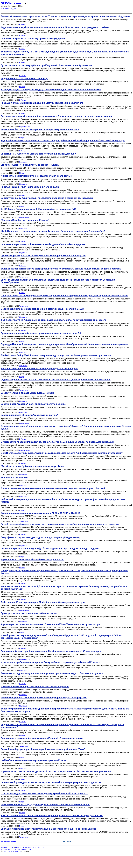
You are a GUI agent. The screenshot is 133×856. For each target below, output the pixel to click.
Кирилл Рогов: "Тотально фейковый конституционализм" (32, 559)
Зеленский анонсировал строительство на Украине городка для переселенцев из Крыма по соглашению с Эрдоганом (65, 16)
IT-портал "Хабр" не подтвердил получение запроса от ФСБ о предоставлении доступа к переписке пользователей (64, 295)
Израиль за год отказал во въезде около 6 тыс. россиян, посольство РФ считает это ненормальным (56, 771)
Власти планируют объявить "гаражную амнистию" (29, 415)
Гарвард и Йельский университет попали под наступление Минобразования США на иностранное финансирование (64, 344)
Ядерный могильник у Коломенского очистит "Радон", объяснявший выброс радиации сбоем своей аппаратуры (63, 140)
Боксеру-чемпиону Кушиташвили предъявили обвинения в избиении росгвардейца (47, 198)
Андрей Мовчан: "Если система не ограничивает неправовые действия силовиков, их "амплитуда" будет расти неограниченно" (62, 725)
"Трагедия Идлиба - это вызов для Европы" (25, 220)
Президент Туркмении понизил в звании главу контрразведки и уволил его (42, 103)
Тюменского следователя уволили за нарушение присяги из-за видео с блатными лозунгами (52, 673)
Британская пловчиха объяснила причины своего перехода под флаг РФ (41, 333)
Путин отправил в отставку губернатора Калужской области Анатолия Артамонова (46, 65)
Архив (17, 847)
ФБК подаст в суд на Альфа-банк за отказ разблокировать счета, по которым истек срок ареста (53, 320)
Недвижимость (24, 126)
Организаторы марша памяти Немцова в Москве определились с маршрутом (43, 255)
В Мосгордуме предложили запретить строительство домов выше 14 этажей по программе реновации (57, 442)
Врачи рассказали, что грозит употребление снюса (29, 613)
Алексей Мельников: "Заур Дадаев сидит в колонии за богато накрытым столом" (45, 804)
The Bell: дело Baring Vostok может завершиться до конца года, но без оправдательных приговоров (56, 355)
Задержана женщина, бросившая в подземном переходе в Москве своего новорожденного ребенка (55, 27)
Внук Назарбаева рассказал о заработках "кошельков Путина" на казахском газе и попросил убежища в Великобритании (58, 281)
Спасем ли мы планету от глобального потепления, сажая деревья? (38, 154)
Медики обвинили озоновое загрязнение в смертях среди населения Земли (42, 309)
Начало (4, 847)
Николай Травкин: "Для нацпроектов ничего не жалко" (30, 187)
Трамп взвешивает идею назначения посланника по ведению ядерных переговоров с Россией (53, 488)
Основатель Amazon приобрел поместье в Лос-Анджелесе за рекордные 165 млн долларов (51, 651)
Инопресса (23, 162)
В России (22, 35)
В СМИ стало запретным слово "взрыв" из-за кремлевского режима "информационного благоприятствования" (62, 453)
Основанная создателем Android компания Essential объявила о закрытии (42, 738)
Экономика (23, 366)
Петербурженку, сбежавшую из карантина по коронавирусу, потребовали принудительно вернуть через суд (60, 524)
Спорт (21, 138)
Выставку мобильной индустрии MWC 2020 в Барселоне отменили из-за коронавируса (48, 829)
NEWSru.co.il (6, 849)
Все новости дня (8, 8)
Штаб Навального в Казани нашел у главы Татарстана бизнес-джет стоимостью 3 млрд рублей (53, 231)
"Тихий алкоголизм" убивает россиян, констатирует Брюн (32, 466)
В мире (22, 24)
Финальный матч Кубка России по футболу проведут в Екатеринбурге (39, 368)
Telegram (41, 847)
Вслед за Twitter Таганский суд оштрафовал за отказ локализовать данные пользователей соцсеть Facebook (61, 269)
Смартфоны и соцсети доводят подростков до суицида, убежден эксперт (41, 537)
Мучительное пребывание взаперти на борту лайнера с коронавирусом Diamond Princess (50, 662)
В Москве (17, 849)
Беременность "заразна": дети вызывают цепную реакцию (33, 404)
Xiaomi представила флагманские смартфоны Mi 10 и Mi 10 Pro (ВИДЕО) (40, 513)
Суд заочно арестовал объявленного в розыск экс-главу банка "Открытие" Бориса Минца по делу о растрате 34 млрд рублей (66, 427)
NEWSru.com (11, 3)
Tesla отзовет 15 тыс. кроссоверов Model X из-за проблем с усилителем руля (43, 602)
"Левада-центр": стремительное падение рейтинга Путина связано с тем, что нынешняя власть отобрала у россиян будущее (64, 571)
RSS (34, 847)
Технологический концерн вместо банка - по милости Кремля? (35, 686)
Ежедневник (26, 847)
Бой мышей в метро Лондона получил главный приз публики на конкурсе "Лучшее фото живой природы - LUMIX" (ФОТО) (63, 500)
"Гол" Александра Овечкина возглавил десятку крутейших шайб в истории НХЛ (44, 793)
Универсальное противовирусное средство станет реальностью (36, 176)
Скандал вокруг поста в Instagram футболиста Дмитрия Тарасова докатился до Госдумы (50, 548)
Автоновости (24, 217)
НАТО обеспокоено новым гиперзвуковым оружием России (33, 760)
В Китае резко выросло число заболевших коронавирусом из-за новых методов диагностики (52, 815)
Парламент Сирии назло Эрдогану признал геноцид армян (33, 38)
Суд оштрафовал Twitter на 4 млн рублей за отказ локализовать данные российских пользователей (56, 379)
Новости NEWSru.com (12, 851)
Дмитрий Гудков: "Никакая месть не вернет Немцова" (30, 165)
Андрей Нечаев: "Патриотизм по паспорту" (24, 78)
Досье (11, 847)
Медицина (23, 184)
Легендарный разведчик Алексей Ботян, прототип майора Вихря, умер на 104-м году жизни (51, 782)
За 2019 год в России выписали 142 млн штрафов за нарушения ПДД (38, 209)
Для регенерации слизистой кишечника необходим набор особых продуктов (43, 244)
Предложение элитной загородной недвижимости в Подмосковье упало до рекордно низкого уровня (56, 116)
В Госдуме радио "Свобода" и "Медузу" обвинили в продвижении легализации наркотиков (51, 89)
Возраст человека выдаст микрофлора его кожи (27, 393)
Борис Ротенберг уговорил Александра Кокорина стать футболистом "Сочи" (43, 749)
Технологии (23, 277)
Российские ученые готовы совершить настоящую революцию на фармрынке (44, 697)
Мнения (22, 87)
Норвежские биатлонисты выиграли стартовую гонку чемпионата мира (40, 129)
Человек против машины (14, 477)
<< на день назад (8, 841)
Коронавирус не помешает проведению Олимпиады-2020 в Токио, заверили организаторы (50, 624)
